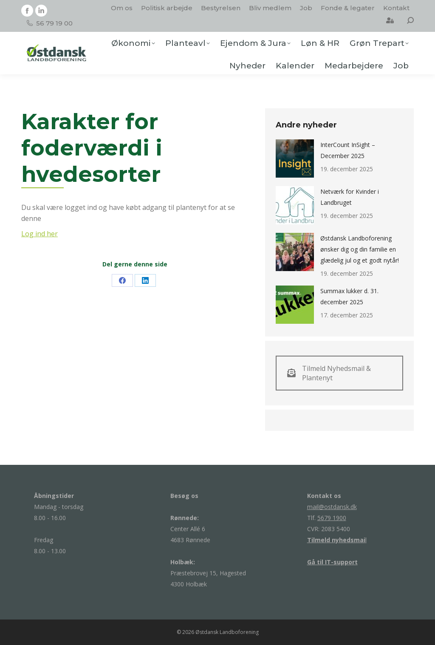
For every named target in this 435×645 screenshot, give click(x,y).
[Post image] (295, 158)
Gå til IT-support (332, 562)
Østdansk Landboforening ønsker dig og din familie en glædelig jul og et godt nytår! (359, 249)
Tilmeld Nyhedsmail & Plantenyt (329, 373)
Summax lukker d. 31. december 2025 (349, 296)
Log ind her (39, 233)
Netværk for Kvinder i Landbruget (349, 197)
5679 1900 (331, 518)
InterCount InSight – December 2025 (347, 150)
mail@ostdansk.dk (332, 507)
